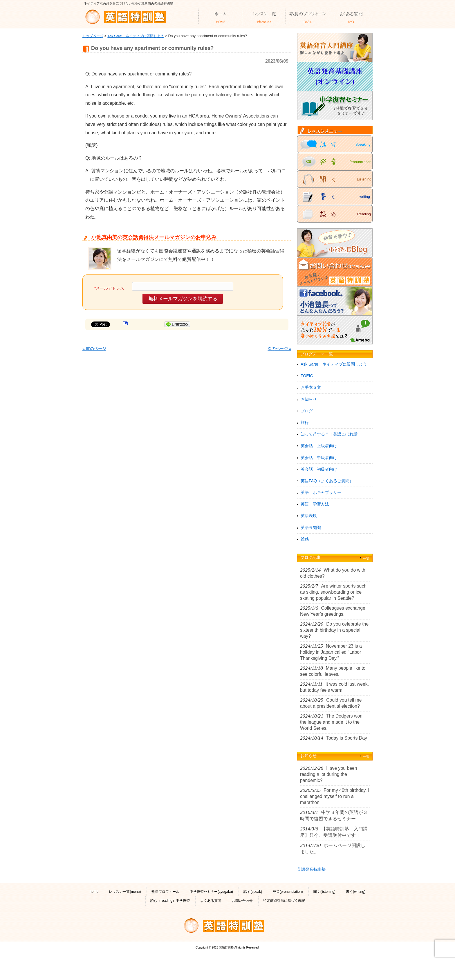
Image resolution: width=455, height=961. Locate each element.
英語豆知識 (311, 527)
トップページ (92, 36)
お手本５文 (311, 387)
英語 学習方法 (315, 504)
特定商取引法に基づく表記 (284, 901)
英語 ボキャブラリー (321, 492)
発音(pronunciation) (288, 892)
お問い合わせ (242, 901)
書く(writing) (355, 892)
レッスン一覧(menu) (125, 892)
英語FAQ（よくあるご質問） (327, 480)
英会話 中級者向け (319, 457)
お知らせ (309, 399)
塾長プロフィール (165, 892)
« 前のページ (94, 348)
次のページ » (279, 348)
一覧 (366, 558)
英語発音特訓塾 (311, 869)
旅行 (305, 422)
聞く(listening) (324, 892)
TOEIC (307, 375)
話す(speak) (252, 892)
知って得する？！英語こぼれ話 (329, 434)
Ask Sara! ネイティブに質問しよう (135, 36)
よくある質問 (210, 901)
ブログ (307, 411)
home (94, 892)
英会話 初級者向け (319, 469)
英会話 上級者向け (319, 445)
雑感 (305, 539)
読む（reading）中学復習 (170, 901)
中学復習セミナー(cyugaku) (211, 892)
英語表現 (309, 515)
